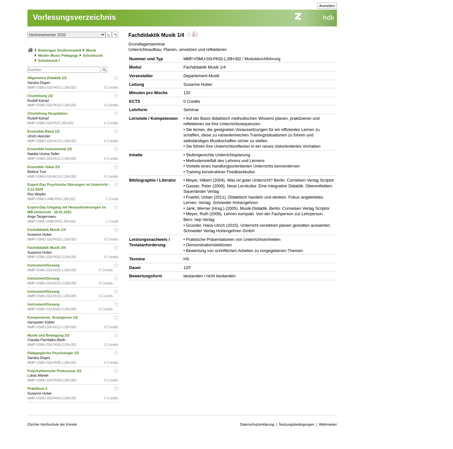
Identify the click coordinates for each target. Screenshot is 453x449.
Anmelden (327, 6)
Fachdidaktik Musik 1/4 (47, 230)
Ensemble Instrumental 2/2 (50, 149)
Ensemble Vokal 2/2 (44, 167)
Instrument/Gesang (43, 265)
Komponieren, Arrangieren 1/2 (53, 317)
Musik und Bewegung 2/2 (48, 335)
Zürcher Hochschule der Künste (52, 424)
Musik (91, 50)
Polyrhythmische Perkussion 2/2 (54, 371)
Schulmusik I (49, 60)
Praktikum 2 (37, 388)
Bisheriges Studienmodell (59, 50)
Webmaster (328, 424)
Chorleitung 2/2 (40, 96)
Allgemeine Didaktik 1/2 (47, 78)
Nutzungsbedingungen (296, 424)
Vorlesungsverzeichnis (74, 17)
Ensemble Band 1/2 (44, 131)
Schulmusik (93, 55)
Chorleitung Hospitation (47, 113)
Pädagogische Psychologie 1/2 (53, 353)
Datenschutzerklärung (257, 424)
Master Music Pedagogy (58, 55)
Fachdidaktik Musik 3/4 (47, 247)
